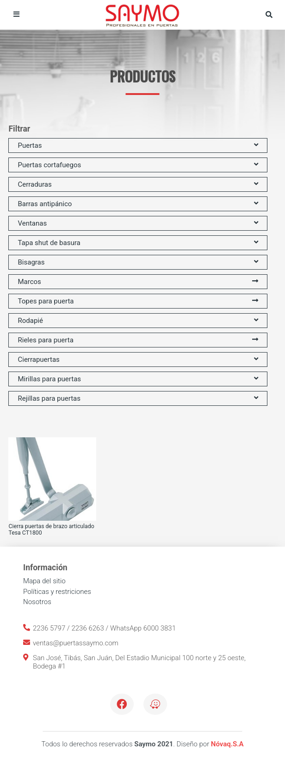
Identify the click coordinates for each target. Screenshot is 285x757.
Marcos (138, 282)
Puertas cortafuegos (138, 165)
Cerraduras (138, 184)
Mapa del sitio (44, 581)
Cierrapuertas (138, 359)
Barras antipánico (138, 204)
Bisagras (138, 262)
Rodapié (138, 320)
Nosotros (37, 602)
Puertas (138, 145)
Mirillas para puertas (138, 379)
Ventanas (138, 223)
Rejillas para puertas (138, 398)
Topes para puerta (138, 301)
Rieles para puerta (138, 340)
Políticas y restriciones (57, 591)
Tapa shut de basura (138, 243)
